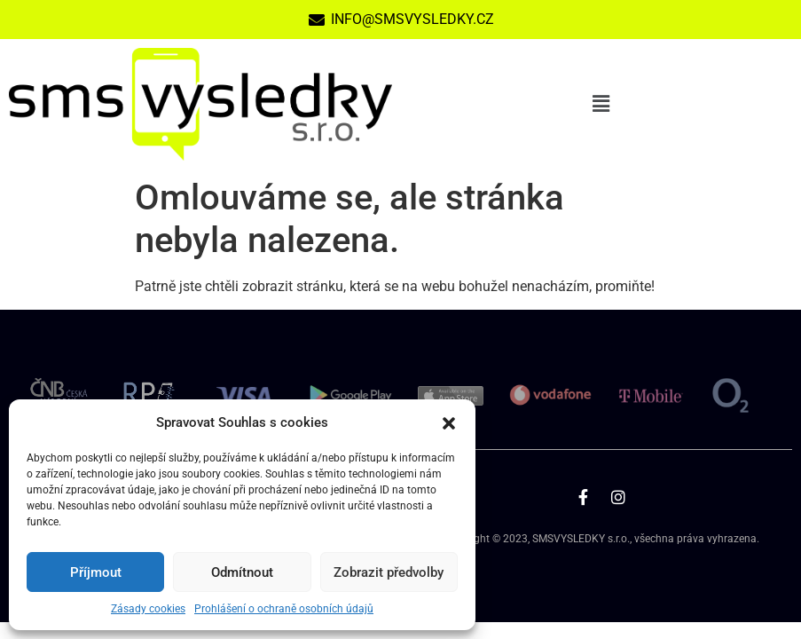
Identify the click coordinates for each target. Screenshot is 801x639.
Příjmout (96, 572)
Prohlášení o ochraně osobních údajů (283, 609)
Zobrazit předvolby (389, 572)
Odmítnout (242, 572)
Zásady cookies (148, 609)
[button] (449, 422)
